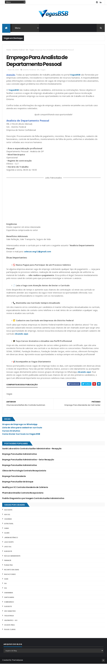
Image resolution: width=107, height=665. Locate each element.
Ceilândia (8, 520)
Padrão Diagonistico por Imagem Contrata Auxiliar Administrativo (33, 499)
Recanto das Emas (11, 571)
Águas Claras (9, 631)
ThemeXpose (17, 661)
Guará (6, 534)
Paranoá (7, 562)
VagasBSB (75, 75)
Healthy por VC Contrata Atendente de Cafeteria (25, 488)
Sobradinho (9, 603)
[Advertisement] (53, 201)
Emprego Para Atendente (14, 477)
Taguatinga (9, 617)
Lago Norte (9, 543)
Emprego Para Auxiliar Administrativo (19, 455)
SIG (5, 589)
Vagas (32, 50)
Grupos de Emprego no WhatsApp (19, 425)
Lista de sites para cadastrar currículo (22, 428)
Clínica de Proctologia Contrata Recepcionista (24, 471)
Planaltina (8, 566)
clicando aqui (21, 335)
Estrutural (8, 525)
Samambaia (8, 594)
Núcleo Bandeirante (12, 557)
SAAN (6, 580)
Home (8, 50)
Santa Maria (9, 598)
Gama (6, 529)
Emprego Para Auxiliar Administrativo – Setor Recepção (28, 460)
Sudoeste (8, 608)
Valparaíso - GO (10, 621)
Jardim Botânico (11, 539)
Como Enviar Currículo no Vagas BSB (21, 435)
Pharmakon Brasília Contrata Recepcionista (22, 494)
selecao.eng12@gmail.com (37, 252)
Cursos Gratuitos (11, 432)
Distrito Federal (18, 50)
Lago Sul (7, 548)
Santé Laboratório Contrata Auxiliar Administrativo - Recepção (32, 449)
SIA (27, 50)
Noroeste (8, 552)
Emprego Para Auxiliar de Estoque (17, 483)
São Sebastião (10, 612)
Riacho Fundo (10, 575)
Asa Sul (7, 515)
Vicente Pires (9, 626)
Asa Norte (8, 511)
